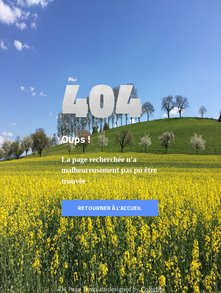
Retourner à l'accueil (110, 207)
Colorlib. (152, 289)
